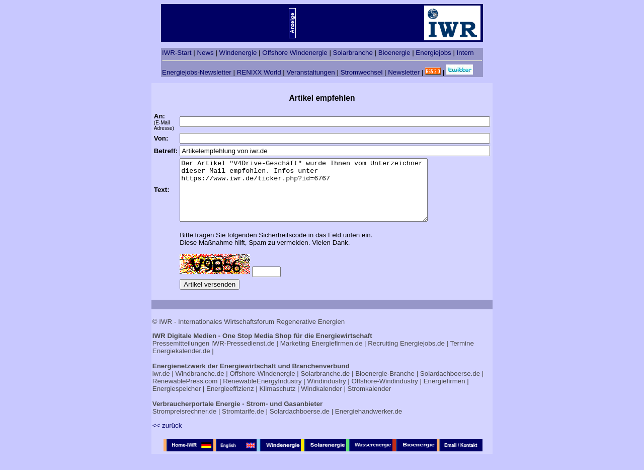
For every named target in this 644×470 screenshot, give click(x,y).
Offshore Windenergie (294, 52)
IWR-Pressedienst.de (243, 355)
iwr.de (161, 385)
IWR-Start (177, 52)
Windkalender (321, 401)
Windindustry (326, 393)
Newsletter (404, 72)
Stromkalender (369, 401)
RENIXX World (259, 72)
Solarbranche (353, 52)
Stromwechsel (362, 72)
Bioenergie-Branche (385, 385)
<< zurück (167, 437)
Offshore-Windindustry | (386, 393)
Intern (465, 52)
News (205, 52)
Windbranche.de (200, 385)
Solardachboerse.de (450, 385)
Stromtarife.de (243, 423)
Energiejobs (433, 52)
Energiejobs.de (422, 355)
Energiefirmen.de (337, 355)
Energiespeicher (176, 401)
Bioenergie (394, 52)
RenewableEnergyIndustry (262, 393)
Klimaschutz (277, 401)
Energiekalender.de (181, 363)
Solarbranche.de (325, 385)
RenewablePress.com (185, 393)
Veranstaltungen (310, 72)
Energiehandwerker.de (368, 423)
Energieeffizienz (230, 401)
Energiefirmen (444, 393)
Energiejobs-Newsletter (196, 72)
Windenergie (238, 52)
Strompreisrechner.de (184, 423)
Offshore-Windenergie (262, 385)
